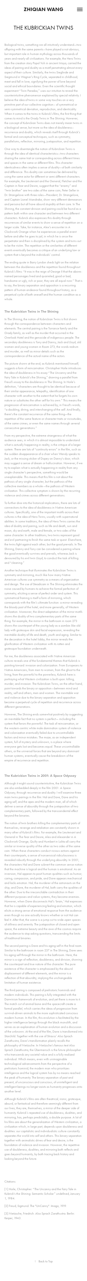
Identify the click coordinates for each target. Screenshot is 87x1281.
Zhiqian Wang (43, 9)
